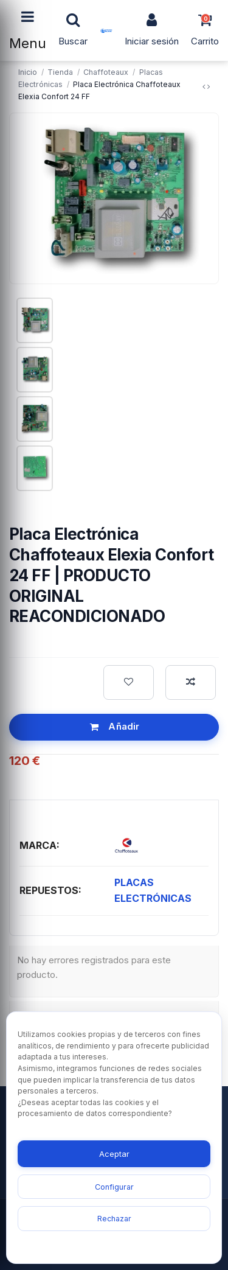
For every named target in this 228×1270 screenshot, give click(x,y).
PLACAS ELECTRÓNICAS (153, 890)
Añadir (114, 726)
